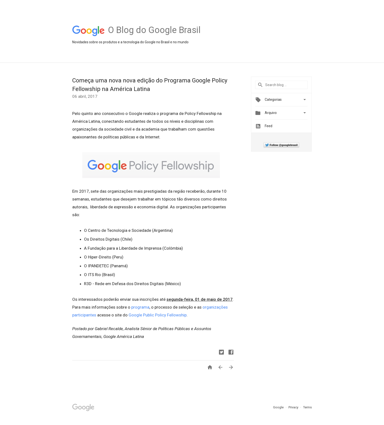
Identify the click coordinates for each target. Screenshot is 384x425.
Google (278, 407)
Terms (307, 407)
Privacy (293, 407)
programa (140, 307)
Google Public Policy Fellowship (158, 315)
